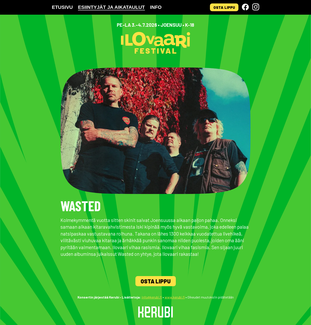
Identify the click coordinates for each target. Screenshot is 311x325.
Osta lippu (224, 7)
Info (156, 7)
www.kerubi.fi (175, 297)
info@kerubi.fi (152, 297)
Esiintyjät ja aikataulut (111, 7)
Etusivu (62, 7)
